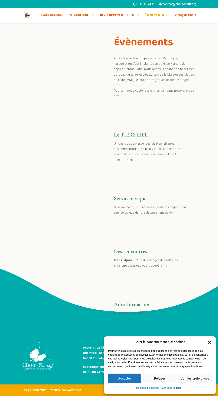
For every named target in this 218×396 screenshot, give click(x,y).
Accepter (124, 378)
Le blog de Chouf (185, 15)
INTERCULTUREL (79, 15)
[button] (209, 342)
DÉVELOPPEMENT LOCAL (117, 15)
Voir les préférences (195, 378)
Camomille (39, 390)
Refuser (159, 378)
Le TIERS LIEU (131, 134)
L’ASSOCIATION (51, 15)
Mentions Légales (171, 387)
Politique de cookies (147, 387)
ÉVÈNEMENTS (154, 15)
